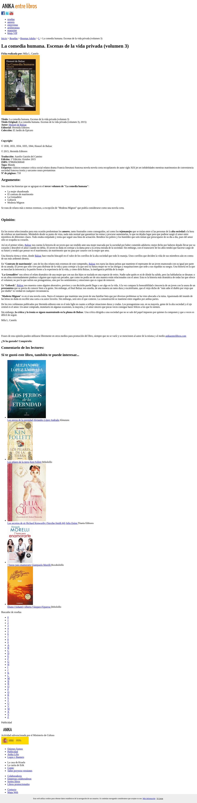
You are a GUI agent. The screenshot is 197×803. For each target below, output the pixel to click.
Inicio (4, 38)
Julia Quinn (72, 523)
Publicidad (12, 751)
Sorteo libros (13, 781)
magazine (12, 30)
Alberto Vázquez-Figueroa (37, 607)
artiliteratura (13, 27)
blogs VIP (12, 33)
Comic (10, 768)
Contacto (11, 789)
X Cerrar (160, 798)
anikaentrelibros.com (175, 336)
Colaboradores (14, 776)
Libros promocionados (18, 784)
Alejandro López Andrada (46, 420)
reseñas (11, 19)
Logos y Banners (15, 757)
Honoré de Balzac (18, 124)
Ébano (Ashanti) (15, 607)
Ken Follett (36, 462)
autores (10, 22)
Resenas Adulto (28, 38)
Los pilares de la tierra (18, 462)
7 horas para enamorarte (19, 565)
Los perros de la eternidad (20, 420)
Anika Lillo (13, 754)
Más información (149, 798)
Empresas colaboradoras (19, 778)
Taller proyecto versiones (19, 770)
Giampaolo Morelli (41, 565)
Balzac (28, 245)
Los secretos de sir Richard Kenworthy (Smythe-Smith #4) (36, 523)
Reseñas (14, 38)
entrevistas (12, 25)
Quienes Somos (15, 749)
